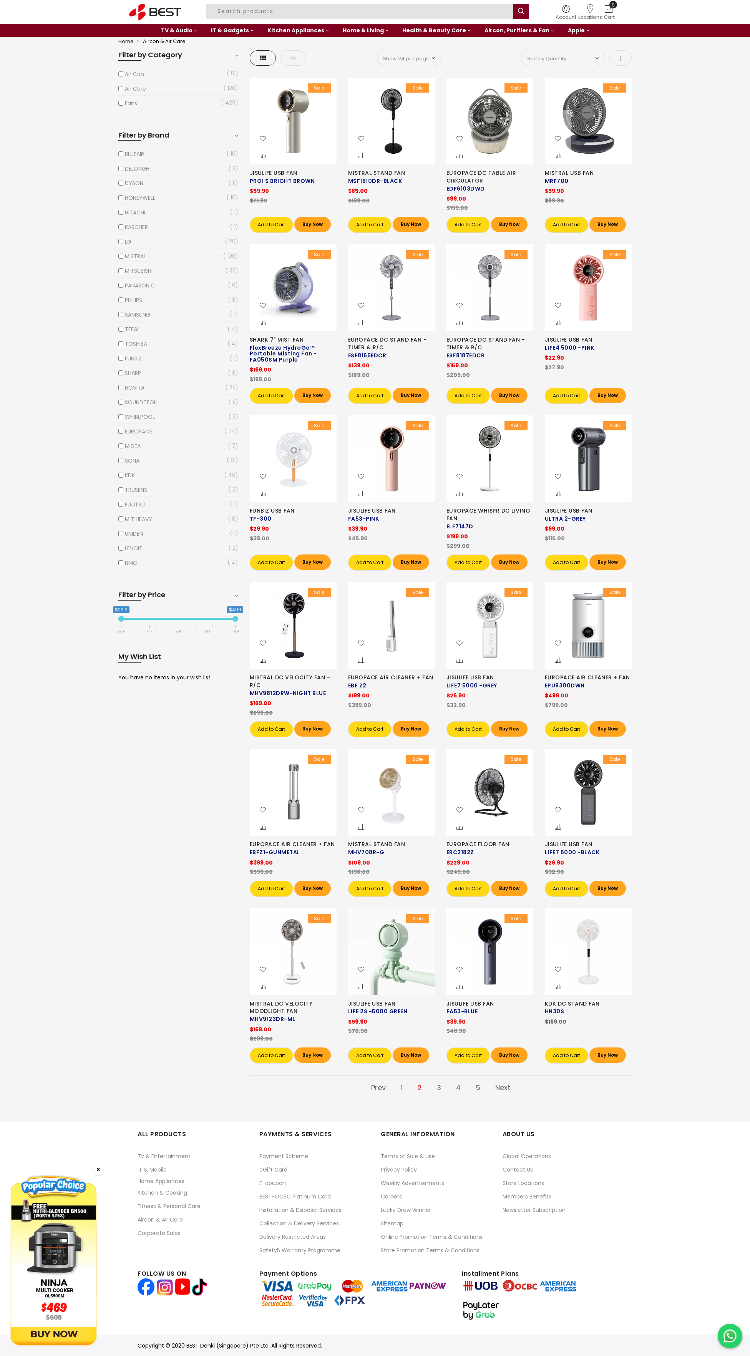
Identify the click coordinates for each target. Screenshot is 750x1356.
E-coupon (272, 1183)
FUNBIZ (133, 358)
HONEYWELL (140, 198)
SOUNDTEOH (141, 402)
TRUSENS (136, 490)
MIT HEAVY (138, 519)
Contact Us (518, 1169)
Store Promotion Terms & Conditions (430, 1250)
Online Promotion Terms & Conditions (432, 1237)
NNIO (131, 563)
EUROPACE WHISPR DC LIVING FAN (488, 514)
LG (128, 242)
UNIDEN (134, 534)
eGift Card (273, 1169)
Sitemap (392, 1223)
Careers (391, 1196)
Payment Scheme (283, 1156)
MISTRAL (135, 256)
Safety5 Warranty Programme (299, 1250)
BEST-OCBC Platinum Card (295, 1196)
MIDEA (133, 446)
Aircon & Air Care (160, 1219)
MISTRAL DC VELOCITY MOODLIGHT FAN (281, 1007)
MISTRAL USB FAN (569, 173)
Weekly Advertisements (412, 1183)
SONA (132, 461)
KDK (130, 475)
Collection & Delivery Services (299, 1223)
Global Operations (527, 1156)
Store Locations (523, 1183)
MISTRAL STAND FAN (376, 173)
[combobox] (361, 11)
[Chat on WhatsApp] (730, 1336)
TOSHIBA (136, 344)
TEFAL (132, 329)
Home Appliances (161, 1181)
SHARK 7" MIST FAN (277, 340)
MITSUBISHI (139, 271)
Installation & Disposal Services (300, 1210)
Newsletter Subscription (534, 1210)
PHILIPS (133, 300)
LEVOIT (134, 548)
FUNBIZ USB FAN (272, 511)
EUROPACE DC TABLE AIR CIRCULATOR (481, 176)
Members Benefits (527, 1196)
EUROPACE (138, 431)
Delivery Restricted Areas (292, 1237)
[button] (263, 139)
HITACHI (135, 212)
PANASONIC (140, 285)
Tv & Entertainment (164, 1156)
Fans (131, 103)
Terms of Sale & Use (408, 1156)
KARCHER (136, 227)
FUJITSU (135, 504)
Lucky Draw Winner (406, 1210)
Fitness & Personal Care (169, 1206)
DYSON (134, 183)
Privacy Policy (399, 1169)
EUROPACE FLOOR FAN (477, 844)
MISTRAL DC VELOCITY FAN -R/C (290, 681)
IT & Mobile (152, 1169)
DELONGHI (138, 169)
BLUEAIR (134, 154)
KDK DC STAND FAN (572, 1003)
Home (126, 41)
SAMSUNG (137, 315)
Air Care (135, 89)
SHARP (133, 373)
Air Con (134, 74)
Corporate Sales (159, 1233)
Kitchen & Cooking (162, 1193)
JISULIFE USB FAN (273, 173)
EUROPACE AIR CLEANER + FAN (390, 677)
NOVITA (134, 388)
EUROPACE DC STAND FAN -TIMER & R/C (387, 343)
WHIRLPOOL (140, 417)
